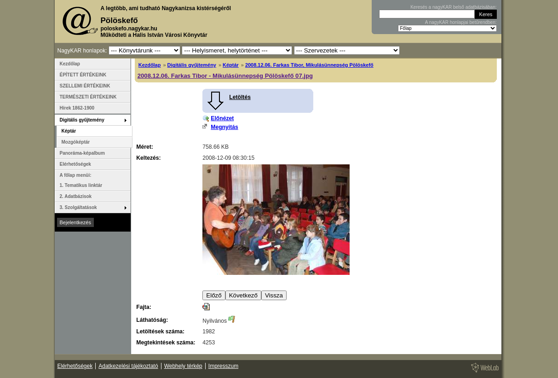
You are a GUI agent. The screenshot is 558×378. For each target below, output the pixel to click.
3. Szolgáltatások (78, 207)
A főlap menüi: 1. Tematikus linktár (81, 180)
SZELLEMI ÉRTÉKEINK (85, 85)
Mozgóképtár (76, 142)
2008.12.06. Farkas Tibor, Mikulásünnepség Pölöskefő (309, 65)
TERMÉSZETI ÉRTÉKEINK (88, 96)
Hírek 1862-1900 (77, 107)
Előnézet (222, 118)
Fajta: (143, 307)
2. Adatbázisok (76, 196)
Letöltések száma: (160, 331)
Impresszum (223, 366)
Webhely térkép (183, 366)
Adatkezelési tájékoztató (128, 366)
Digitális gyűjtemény (191, 65)
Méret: (144, 147)
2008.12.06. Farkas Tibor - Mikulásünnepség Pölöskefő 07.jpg (225, 75)
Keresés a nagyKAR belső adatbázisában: (453, 7)
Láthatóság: (152, 320)
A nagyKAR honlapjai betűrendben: (461, 22)
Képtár (231, 65)
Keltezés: (148, 158)
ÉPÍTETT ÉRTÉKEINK (83, 74)
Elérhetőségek (75, 164)
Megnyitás (224, 127)
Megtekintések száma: (165, 342)
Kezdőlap (149, 65)
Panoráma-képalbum (82, 153)
